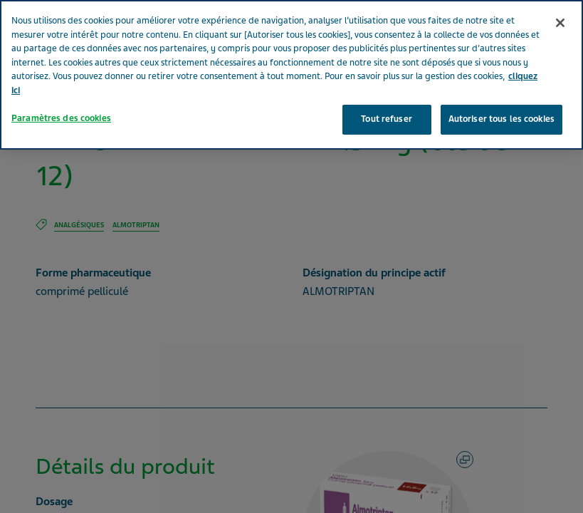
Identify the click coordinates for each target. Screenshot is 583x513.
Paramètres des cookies (61, 98)
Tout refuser (386, 99)
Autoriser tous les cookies (501, 99)
